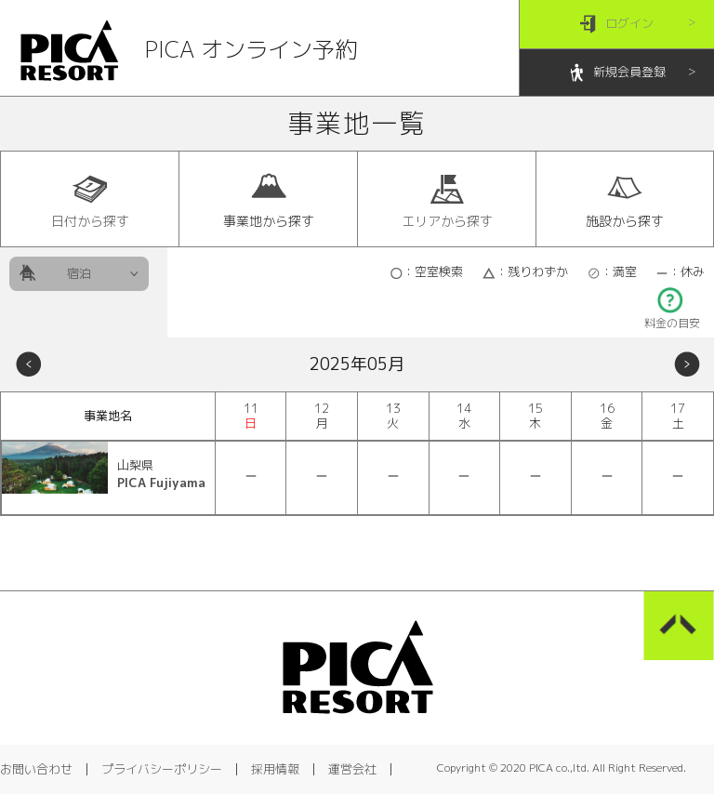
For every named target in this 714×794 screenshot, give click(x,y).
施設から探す (625, 200)
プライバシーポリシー (161, 769)
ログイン (617, 24)
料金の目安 (672, 317)
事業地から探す (268, 200)
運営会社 (352, 769)
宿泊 (79, 273)
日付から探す (90, 200)
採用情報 (275, 769)
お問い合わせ (36, 769)
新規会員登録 (617, 73)
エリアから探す (447, 200)
